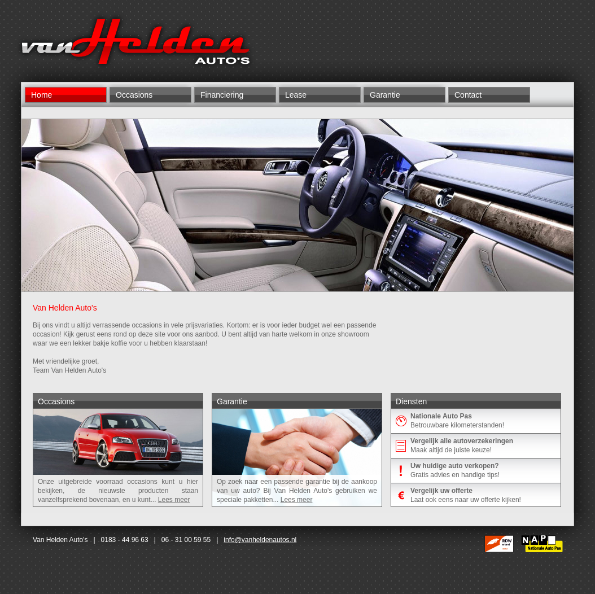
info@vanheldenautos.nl (260, 540)
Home (41, 94)
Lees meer (174, 500)
